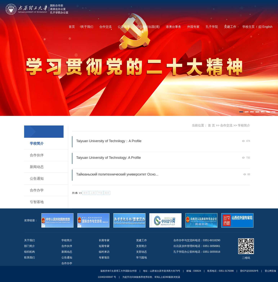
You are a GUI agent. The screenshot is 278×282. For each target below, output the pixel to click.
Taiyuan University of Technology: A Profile (108, 158)
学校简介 (37, 143)
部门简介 (29, 246)
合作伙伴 (37, 155)
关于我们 (87, 26)
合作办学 (37, 190)
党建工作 (230, 26)
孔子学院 (212, 26)
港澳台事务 (173, 26)
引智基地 (37, 202)
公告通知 (37, 178)
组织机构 (29, 251)
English (267, 26)
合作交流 (105, 26)
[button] (241, 111)
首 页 (211, 125)
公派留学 (124, 26)
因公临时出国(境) (148, 26)
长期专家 (104, 240)
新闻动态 (37, 167)
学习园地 (141, 257)
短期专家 (104, 246)
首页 (72, 26)
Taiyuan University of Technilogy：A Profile (108, 141)
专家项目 (104, 257)
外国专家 (193, 26)
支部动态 (141, 251)
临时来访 (104, 251)
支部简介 (141, 246)
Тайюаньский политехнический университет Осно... (117, 174)
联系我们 (29, 257)
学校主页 (248, 26)
